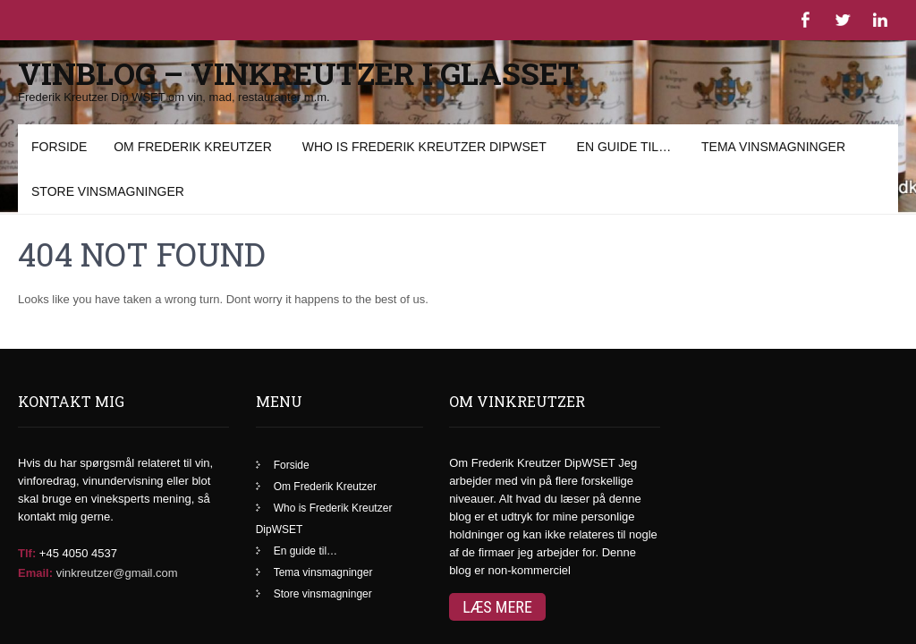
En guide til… (305, 480)
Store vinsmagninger (323, 523)
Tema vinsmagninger (323, 502)
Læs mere (497, 536)
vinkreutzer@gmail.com (117, 502)
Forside (292, 394)
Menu (45, 132)
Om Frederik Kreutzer (325, 416)
